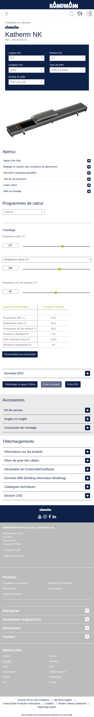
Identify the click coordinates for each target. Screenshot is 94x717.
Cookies (49, 703)
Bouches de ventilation (60, 583)
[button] (79, 13)
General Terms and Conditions (33, 700)
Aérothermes (9, 588)
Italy (51, 666)
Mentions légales (63, 700)
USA (5, 666)
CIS (5, 682)
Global (6, 656)
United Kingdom (57, 671)
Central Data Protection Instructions (21, 703)
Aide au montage (12, 191)
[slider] (62, 246)
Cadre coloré (10, 185)
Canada (7, 661)
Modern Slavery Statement (72, 703)
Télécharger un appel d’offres (20, 384)
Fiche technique (51, 384)
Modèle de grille (16, 76)
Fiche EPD (73, 384)
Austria (53, 656)
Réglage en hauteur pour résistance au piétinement (30, 166)
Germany (54, 661)
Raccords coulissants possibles (19, 172)
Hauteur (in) (56, 53)
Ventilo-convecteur (12, 594)
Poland (6, 677)
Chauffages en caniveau (15, 583)
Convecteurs (55, 588)
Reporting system (47, 707)
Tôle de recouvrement (14, 179)
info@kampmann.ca (13, 556)
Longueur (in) (15, 64)
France (53, 682)
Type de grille (57, 64)
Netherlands (55, 677)
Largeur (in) (14, 53)
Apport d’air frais (12, 160)
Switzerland (9, 671)
